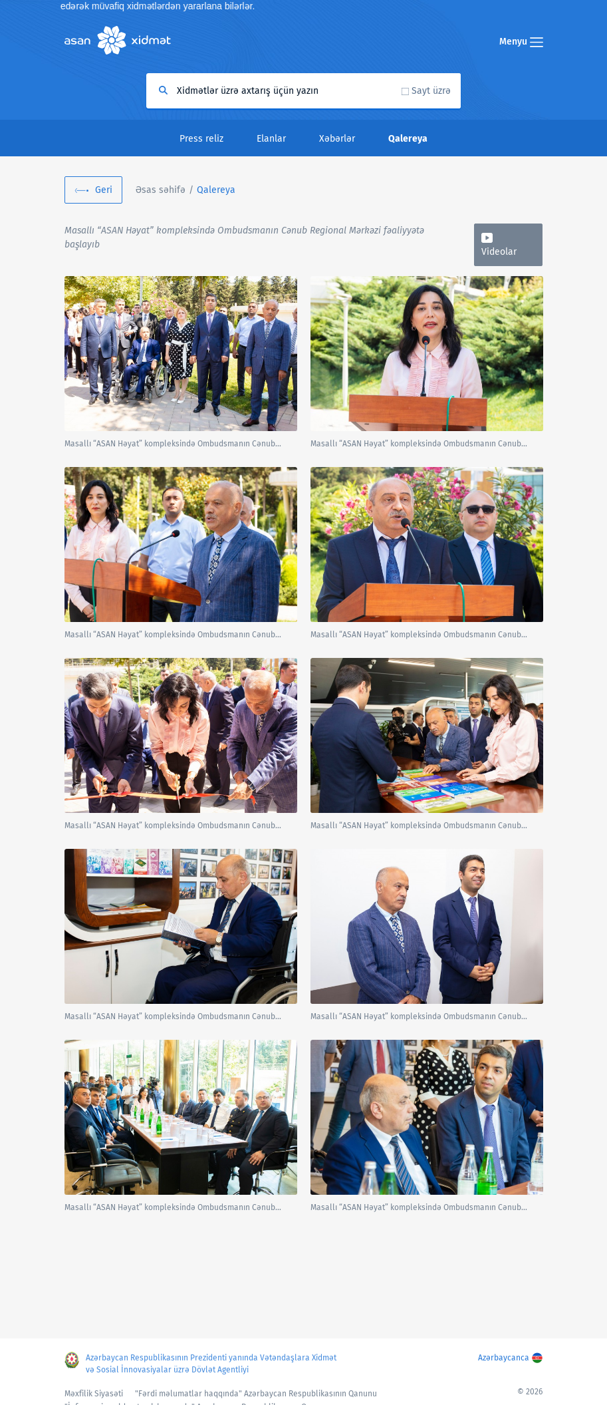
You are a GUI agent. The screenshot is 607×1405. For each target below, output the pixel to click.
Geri (103, 190)
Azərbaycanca (503, 1357)
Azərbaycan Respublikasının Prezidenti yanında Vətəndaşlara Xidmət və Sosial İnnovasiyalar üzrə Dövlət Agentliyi (211, 1363)
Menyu (521, 41)
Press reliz (201, 138)
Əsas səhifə (160, 190)
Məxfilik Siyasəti (93, 1393)
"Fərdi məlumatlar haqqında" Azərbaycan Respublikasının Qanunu (256, 1393)
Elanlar (271, 138)
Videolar (499, 251)
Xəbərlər (337, 138)
